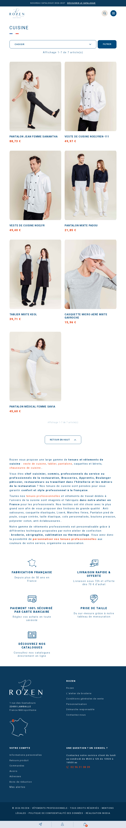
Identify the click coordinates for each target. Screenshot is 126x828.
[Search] (105, 14)
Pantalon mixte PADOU (82, 226)
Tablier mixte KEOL (24, 315)
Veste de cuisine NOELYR (27, 226)
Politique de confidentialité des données (56, 815)
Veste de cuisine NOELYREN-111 (88, 137)
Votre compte (19, 750)
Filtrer (106, 45)
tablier (52, 465)
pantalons (65, 465)
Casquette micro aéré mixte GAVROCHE (87, 317)
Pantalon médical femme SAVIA (33, 408)
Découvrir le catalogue (81, 3)
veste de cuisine (34, 465)
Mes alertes (17, 789)
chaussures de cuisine (25, 469)
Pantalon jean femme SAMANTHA (35, 137)
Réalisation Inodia (98, 815)
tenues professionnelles (43, 498)
